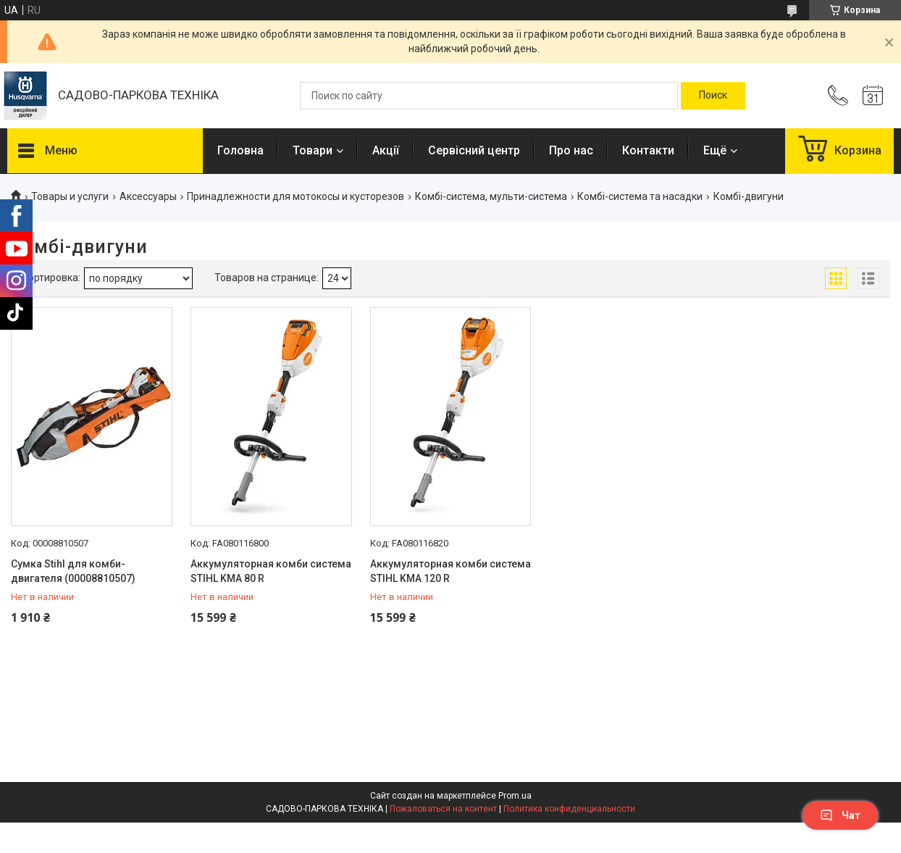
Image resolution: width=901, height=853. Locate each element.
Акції (385, 150)
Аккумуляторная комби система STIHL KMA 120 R (450, 571)
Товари (312, 150)
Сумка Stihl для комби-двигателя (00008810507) (73, 571)
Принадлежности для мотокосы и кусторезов (295, 196)
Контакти (648, 150)
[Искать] (713, 95)
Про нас (571, 150)
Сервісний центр (474, 150)
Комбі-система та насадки (640, 196)
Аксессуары (148, 196)
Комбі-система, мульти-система (491, 196)
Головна (240, 150)
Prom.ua (515, 796)
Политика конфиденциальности (569, 809)
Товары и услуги (70, 196)
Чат (840, 815)
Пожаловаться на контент (443, 809)
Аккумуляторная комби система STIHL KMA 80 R (270, 571)
